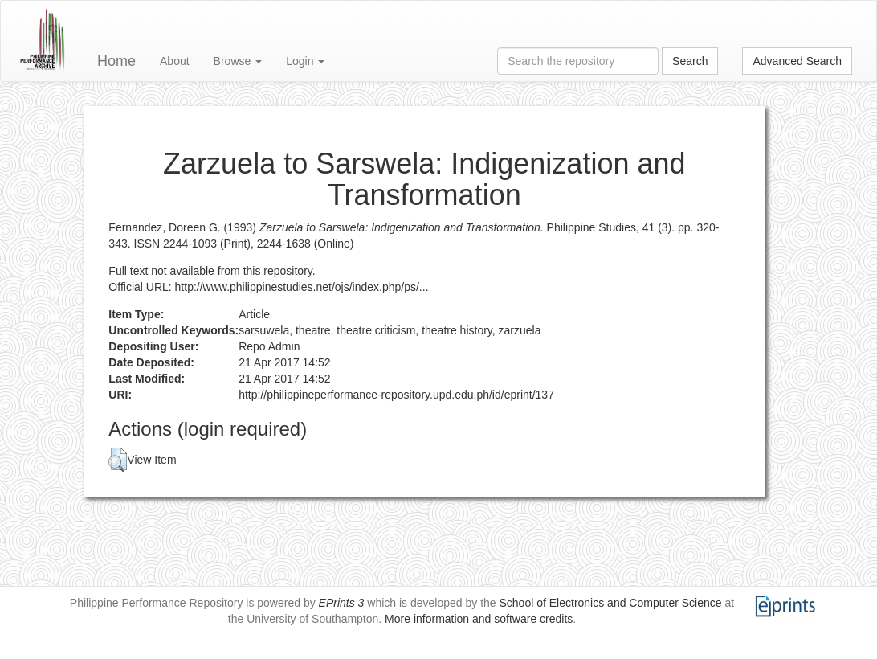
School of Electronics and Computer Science (611, 602)
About (175, 61)
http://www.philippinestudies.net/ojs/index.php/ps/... (302, 286)
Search (690, 61)
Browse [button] (238, 61)
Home (116, 61)
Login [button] (305, 61)
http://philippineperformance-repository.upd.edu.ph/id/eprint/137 (396, 394)
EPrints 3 (342, 602)
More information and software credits (479, 618)
